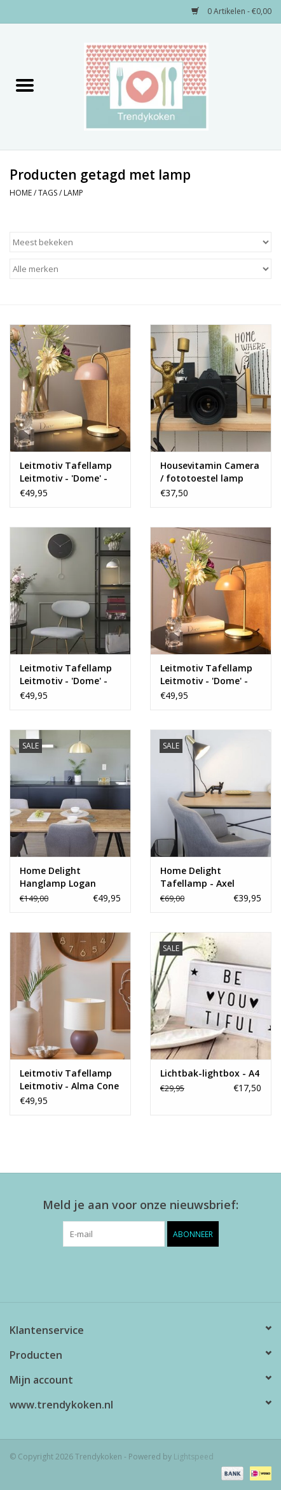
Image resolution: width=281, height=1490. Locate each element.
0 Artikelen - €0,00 (231, 11)
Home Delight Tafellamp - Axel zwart (197, 877)
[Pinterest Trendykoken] (140, 1273)
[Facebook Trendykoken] (117, 1273)
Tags (47, 192)
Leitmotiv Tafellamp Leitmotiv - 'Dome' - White (66, 674)
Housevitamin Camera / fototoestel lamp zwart (209, 472)
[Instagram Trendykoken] (163, 1273)
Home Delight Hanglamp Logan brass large (58, 877)
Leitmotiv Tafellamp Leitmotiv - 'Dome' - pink (66, 472)
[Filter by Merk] (140, 269)
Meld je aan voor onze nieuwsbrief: (140, 1205)
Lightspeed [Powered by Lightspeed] (194, 1456)
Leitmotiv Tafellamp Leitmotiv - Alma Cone (69, 1079)
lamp (73, 192)
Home (21, 192)
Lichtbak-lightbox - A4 (209, 1073)
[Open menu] (25, 84)
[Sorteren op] (140, 242)
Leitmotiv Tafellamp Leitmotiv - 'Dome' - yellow (206, 674)
